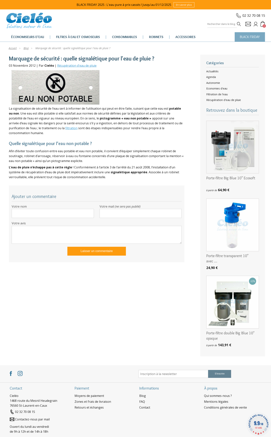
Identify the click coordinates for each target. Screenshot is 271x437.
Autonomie (213, 83)
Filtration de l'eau (217, 94)
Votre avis (19, 223)
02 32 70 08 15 (253, 15)
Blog (142, 396)
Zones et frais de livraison (93, 402)
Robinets (156, 37)
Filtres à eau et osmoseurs (78, 37)
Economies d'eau (216, 88)
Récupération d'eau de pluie (77, 65)
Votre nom (19, 206)
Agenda (211, 77)
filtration (71, 128)
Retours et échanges (89, 407)
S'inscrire (220, 373)
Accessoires (185, 37)
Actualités (212, 71)
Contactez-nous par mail (32, 419)
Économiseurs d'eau (27, 37)
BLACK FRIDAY (250, 37)
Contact (144, 407)
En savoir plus (184, 4)
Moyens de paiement (89, 396)
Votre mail (120, 206)
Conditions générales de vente (225, 407)
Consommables (124, 37)
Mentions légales (216, 402)
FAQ (142, 402)
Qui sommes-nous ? (218, 396)
